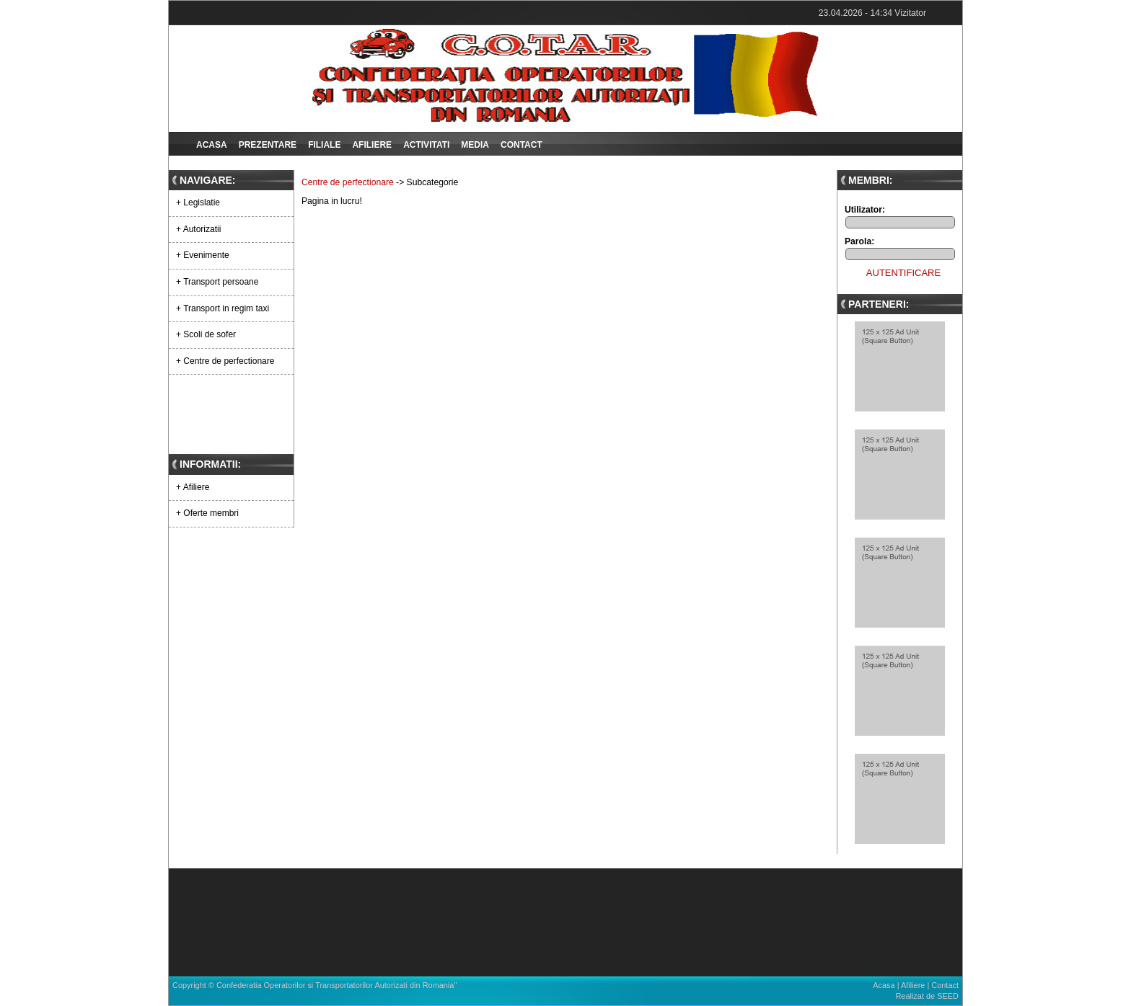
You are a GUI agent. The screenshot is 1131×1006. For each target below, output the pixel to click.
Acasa (211, 145)
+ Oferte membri (207, 513)
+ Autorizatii (198, 229)
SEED (948, 996)
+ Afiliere (192, 487)
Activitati (426, 145)
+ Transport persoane (217, 282)
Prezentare (267, 145)
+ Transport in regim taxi (222, 308)
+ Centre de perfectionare (225, 361)
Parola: (859, 241)
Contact (521, 145)
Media (475, 145)
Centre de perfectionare (348, 182)
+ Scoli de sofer (206, 334)
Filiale (324, 145)
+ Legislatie (198, 202)
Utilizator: (865, 210)
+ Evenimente (202, 255)
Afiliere (372, 145)
